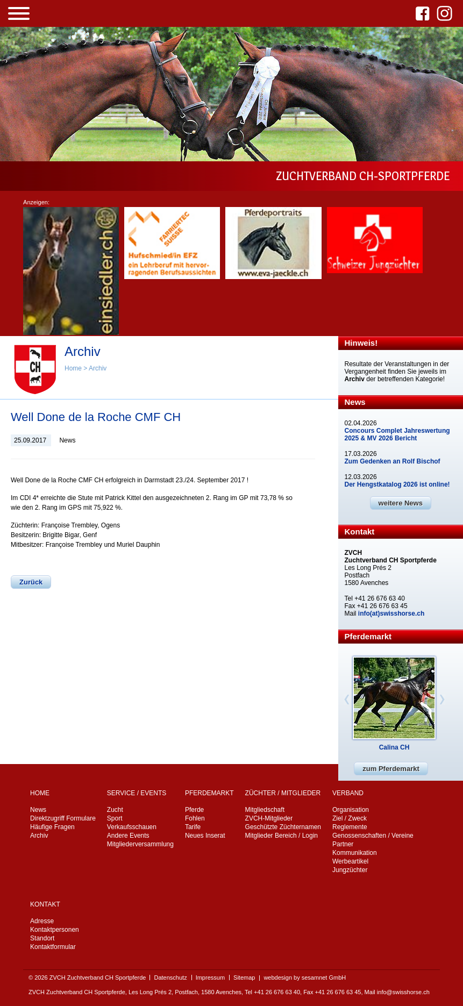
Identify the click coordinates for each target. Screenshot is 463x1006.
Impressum (210, 977)
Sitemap (244, 977)
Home (73, 368)
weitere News (401, 503)
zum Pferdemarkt (390, 769)
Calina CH (394, 747)
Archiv (97, 368)
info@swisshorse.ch (403, 992)
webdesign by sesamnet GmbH (304, 977)
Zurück (30, 582)
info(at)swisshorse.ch (391, 613)
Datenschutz (170, 977)
